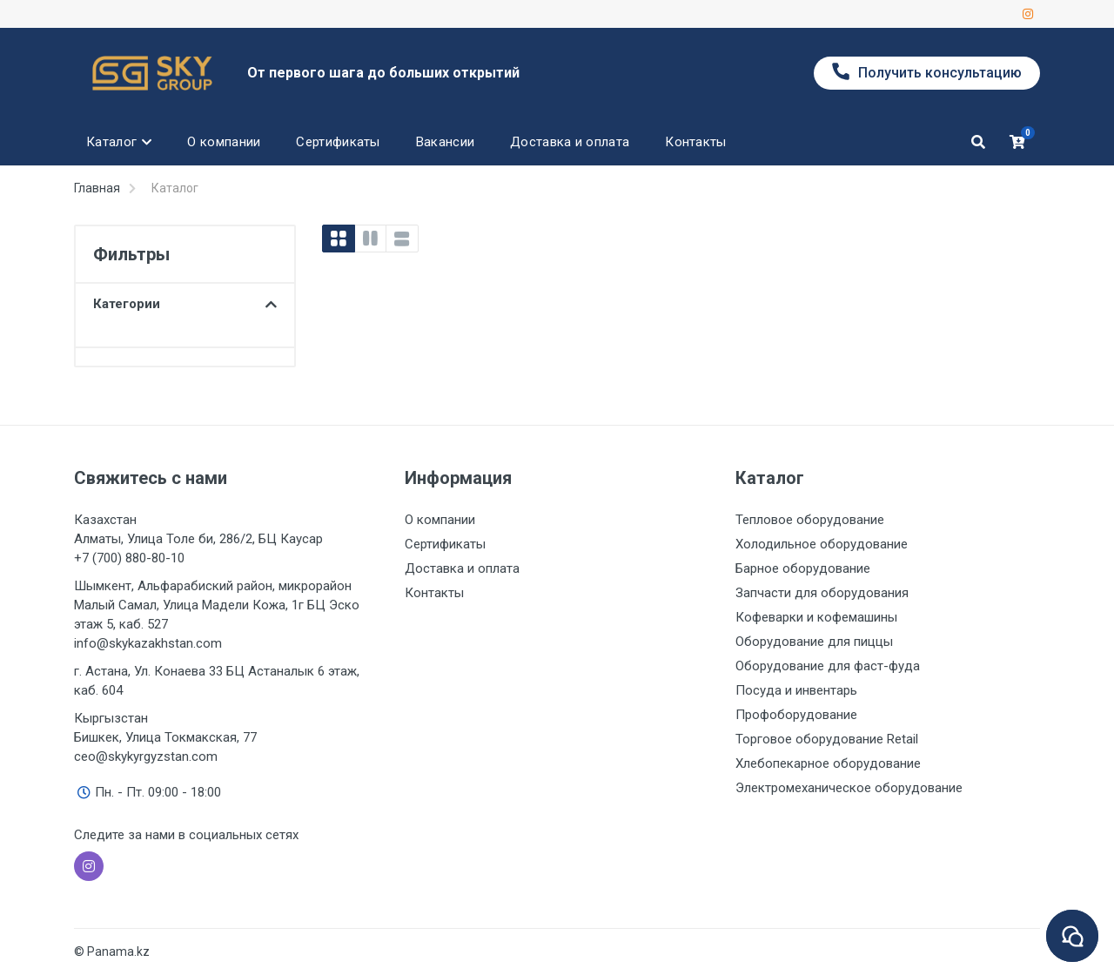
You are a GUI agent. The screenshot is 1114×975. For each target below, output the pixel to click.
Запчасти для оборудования (822, 593)
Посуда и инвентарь (796, 690)
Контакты (434, 593)
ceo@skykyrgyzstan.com (146, 756)
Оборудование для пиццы (814, 641)
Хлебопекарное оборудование (828, 763)
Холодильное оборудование (821, 544)
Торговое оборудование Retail (826, 739)
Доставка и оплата (462, 568)
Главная (97, 188)
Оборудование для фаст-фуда (827, 666)
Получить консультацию (927, 72)
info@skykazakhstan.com (148, 643)
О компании (440, 520)
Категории (185, 304)
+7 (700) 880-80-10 (129, 558)
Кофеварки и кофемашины (816, 617)
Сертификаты (445, 544)
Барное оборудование (802, 568)
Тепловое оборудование (809, 520)
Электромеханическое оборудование (849, 788)
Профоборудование (796, 715)
